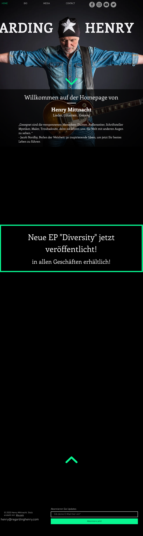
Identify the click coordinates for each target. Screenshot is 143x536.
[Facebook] (92, 4)
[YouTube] (106, 4)
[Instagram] (99, 4)
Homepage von (99, 97)
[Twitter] (113, 4)
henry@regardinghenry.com (20, 520)
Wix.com (20, 515)
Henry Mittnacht (71, 109)
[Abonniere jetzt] (94, 521)
